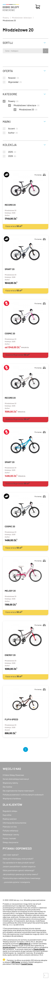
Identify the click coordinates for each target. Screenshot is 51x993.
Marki (7, 121)
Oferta (8, 71)
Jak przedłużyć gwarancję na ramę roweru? (20, 874)
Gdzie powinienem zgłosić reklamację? (18, 870)
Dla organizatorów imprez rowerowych (18, 791)
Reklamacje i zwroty (11, 834)
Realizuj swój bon (10, 819)
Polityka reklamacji (10, 830)
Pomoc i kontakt (9, 838)
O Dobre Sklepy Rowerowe (13, 775)
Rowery (6, 17)
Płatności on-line (10, 827)
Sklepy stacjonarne (10, 842)
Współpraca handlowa (12, 798)
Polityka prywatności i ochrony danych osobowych (23, 794)
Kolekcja (10, 144)
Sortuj (8, 42)
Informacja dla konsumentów (14, 823)
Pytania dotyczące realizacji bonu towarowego (21, 878)
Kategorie (10, 94)
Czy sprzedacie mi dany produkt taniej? (19, 862)
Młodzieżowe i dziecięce (22, 17)
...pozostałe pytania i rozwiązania (16, 882)
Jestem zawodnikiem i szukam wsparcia (19, 866)
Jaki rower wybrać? (10, 855)
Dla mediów (7, 787)
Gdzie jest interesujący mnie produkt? (18, 858)
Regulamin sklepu (10, 811)
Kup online (7, 815)
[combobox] (5, 50)
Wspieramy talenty (10, 783)
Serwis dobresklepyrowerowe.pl (16, 779)
